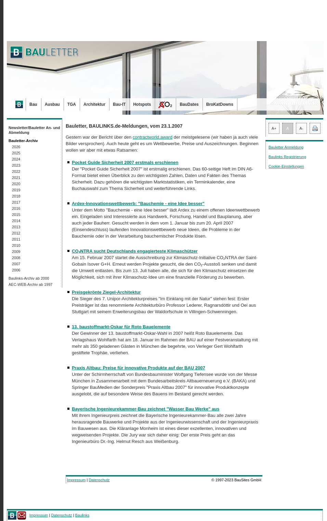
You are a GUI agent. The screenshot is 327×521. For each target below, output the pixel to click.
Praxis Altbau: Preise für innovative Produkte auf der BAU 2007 (138, 367)
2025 (16, 153)
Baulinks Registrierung (287, 157)
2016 (16, 208)
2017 (16, 202)
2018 (16, 196)
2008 (16, 258)
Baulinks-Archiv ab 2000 (29, 278)
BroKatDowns (219, 104)
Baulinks (82, 515)
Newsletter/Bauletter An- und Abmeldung (34, 130)
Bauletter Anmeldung (286, 147)
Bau (33, 104)
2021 (16, 178)
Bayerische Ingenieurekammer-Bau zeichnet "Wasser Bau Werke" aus (145, 408)
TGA (71, 104)
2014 (16, 221)
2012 (16, 233)
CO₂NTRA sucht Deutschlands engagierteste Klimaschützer (135, 251)
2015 (16, 215)
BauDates (189, 104)
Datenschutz (99, 480)
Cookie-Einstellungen (286, 166)
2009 (16, 252)
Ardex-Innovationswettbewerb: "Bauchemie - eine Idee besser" (138, 203)
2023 (16, 165)
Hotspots (142, 104)
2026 (16, 147)
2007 (16, 264)
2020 (16, 184)
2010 (16, 245)
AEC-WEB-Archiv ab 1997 (30, 284)
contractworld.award (152, 137)
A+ (274, 128)
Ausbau (52, 104)
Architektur (94, 104)
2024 (16, 159)
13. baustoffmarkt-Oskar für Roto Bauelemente (121, 326)
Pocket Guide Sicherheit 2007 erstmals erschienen (125, 162)
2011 (16, 239)
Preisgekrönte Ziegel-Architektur (106, 292)
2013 (16, 227)
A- (301, 128)
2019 (16, 190)
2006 (16, 270)
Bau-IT (119, 104)
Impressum (76, 480)
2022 (16, 171)
